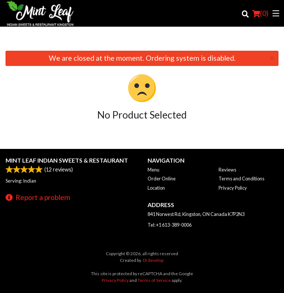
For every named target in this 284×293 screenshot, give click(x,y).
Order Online (162, 179)
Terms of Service (154, 280)
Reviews (227, 170)
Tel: (170, 225)
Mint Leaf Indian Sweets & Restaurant (67, 160)
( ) (260, 13)
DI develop (153, 260)
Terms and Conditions (241, 179)
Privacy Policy (233, 188)
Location (156, 188)
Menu (153, 170)
